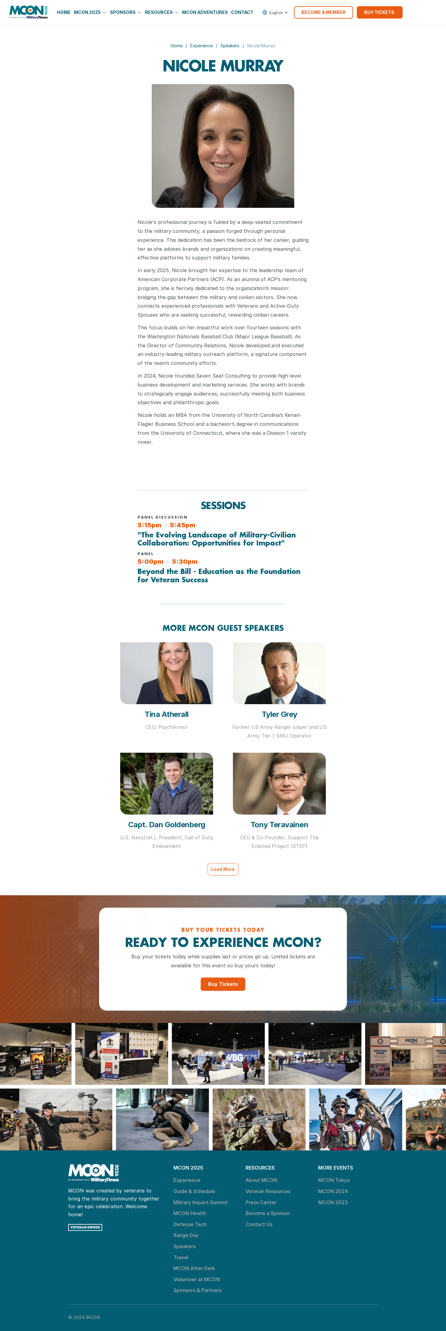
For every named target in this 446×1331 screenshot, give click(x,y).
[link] (28, 12)
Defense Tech (190, 1224)
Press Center (261, 1202)
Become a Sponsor (268, 1213)
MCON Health (189, 1213)
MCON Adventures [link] (205, 12)
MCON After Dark (194, 1268)
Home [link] (64, 12)
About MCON (261, 1180)
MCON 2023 (333, 1202)
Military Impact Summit (200, 1202)
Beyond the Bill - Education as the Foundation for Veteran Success (220, 575)
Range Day (186, 1235)
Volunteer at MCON (196, 1279)
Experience (201, 45)
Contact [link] (242, 12)
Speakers (230, 45)
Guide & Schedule (194, 1191)
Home (176, 45)
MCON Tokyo (334, 1180)
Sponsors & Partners (197, 1290)
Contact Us (259, 1224)
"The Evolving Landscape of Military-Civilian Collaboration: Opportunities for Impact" (218, 538)
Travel (180, 1257)
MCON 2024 (333, 1191)
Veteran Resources (268, 1191)
